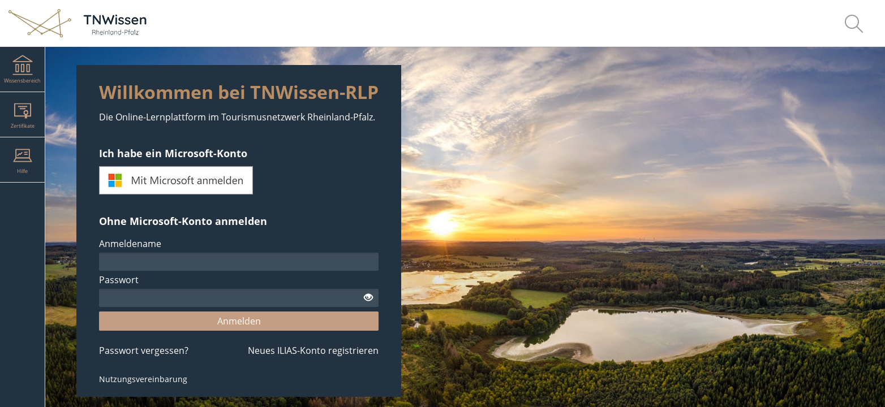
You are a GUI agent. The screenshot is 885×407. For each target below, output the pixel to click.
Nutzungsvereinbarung (143, 379)
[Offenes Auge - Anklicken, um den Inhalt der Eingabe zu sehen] (368, 298)
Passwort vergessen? (143, 350)
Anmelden (239, 321)
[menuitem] (854, 23)
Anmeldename (130, 243)
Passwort (119, 280)
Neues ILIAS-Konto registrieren (313, 350)
